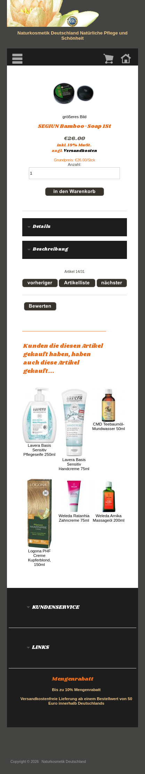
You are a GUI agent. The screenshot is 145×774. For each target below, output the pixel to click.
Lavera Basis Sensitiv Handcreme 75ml (74, 464)
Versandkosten (80, 151)
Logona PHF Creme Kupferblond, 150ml (39, 558)
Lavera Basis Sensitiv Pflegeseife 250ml (39, 450)
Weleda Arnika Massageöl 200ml (108, 517)
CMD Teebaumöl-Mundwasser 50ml (108, 426)
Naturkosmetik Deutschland (64, 762)
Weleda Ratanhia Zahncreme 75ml (73, 517)
